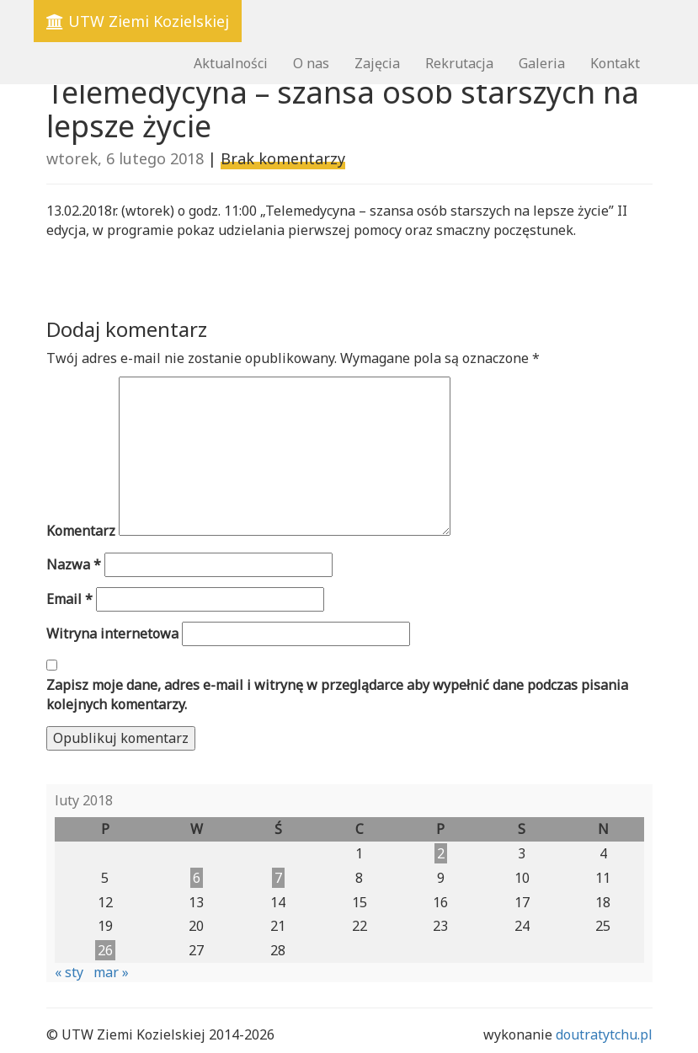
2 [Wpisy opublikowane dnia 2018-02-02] (441, 853)
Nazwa (73, 564)
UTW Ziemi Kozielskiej (137, 21)
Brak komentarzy (283, 158)
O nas (311, 63)
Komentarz (80, 530)
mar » (111, 972)
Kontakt (615, 63)
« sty (69, 972)
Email (69, 599)
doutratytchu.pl (604, 1034)
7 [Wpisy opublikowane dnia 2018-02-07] (278, 878)
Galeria (542, 63)
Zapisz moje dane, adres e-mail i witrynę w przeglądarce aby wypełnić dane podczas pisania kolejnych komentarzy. (337, 695)
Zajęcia (377, 63)
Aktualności (231, 63)
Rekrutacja (459, 63)
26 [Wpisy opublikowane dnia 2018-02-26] (105, 950)
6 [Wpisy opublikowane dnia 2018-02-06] (196, 878)
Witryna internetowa (112, 633)
